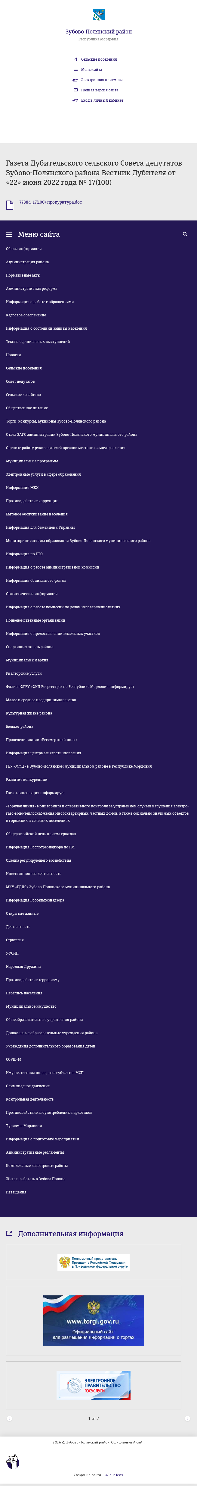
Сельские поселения (99, 59)
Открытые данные (22, 913)
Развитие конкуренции (27, 780)
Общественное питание (27, 408)
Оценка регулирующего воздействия (38, 860)
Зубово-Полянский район (99, 31)
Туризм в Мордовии (24, 1126)
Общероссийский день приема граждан (41, 834)
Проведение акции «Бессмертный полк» (41, 740)
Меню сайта (91, 70)
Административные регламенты (35, 1152)
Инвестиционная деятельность (33, 874)
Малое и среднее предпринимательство (41, 700)
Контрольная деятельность (30, 1099)
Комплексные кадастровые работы (37, 1166)
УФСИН (12, 953)
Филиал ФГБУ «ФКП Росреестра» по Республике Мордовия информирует (70, 687)
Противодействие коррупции (32, 501)
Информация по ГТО (24, 554)
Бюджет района (19, 726)
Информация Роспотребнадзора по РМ (40, 847)
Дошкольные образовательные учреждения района (51, 1033)
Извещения (16, 1192)
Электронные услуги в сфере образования (43, 474)
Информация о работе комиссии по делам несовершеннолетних (63, 607)
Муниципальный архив (27, 660)
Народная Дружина (23, 967)
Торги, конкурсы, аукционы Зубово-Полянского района (56, 421)
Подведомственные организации (35, 620)
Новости (13, 355)
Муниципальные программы (32, 461)
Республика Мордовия (98, 39)
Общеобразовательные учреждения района (44, 1020)
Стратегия (15, 940)
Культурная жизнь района (29, 713)
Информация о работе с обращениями (40, 302)
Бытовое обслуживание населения (37, 514)
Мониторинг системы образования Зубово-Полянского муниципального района (78, 541)
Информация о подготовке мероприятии (42, 1139)
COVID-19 (13, 1059)
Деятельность (18, 927)
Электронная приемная (102, 80)
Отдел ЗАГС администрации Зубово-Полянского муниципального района (71, 434)
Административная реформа (31, 289)
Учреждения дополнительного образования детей (50, 1046)
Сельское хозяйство (23, 395)
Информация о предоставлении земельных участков (53, 634)
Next (187, 1418)
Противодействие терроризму (33, 980)
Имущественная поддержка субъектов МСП (45, 1073)
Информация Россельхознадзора (35, 900)
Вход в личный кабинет (102, 100)
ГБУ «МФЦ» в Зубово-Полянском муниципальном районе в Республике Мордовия (79, 766)
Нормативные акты (23, 275)
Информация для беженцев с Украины (40, 527)
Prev (9, 1418)
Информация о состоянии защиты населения (46, 328)
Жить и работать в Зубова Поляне (35, 1179)
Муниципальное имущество (31, 1006)
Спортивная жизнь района (29, 647)
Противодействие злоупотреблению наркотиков (49, 1113)
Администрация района (27, 262)
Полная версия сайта (99, 90)
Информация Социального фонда (36, 580)
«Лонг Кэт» (114, 1474)
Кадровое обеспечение (26, 315)
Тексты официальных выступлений (38, 342)
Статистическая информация (32, 594)
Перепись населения (24, 993)
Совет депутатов (20, 381)
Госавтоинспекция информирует (35, 793)
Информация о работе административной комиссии (52, 567)
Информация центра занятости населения (43, 753)
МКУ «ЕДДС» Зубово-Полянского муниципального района (58, 887)
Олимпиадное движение (28, 1086)
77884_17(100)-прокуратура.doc (50, 202)
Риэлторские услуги (24, 673)
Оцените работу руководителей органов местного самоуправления (65, 448)
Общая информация (24, 249)
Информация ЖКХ (22, 488)
